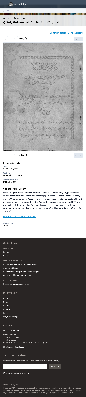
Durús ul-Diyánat (18, 18)
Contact (6, 313)
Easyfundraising (10, 317)
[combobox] (43, 10)
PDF (78, 39)
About (6, 298)
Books (6, 18)
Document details (58, 33)
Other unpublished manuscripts (17, 275)
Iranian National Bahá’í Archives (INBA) (20, 264)
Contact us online (11, 330)
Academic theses (10, 268)
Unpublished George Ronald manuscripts (21, 271)
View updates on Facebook (16, 373)
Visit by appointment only (13, 347)
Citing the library (75, 33)
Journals (6, 255)
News (5, 302)
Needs (6, 306)
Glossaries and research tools (16, 284)
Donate (6, 309)
